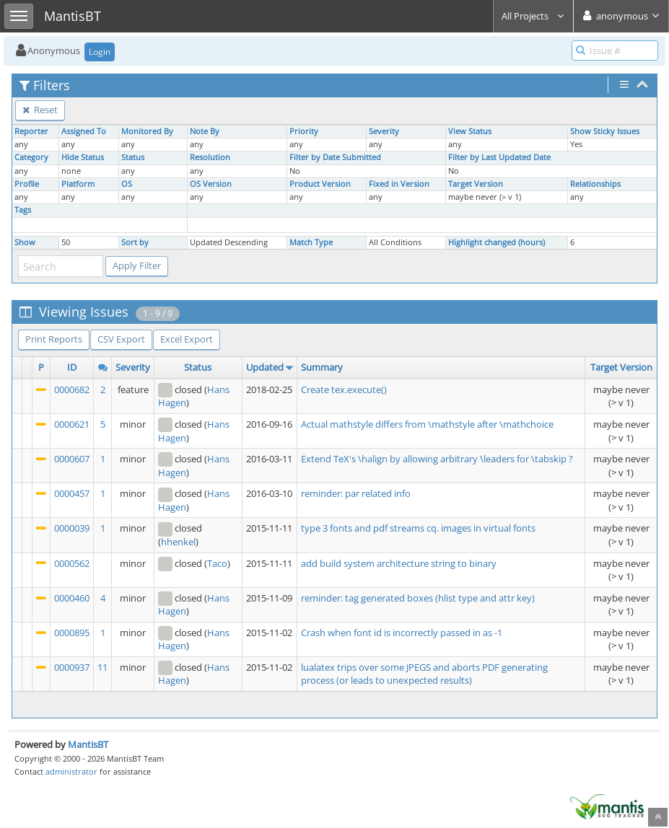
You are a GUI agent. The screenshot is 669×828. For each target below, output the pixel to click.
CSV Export (121, 338)
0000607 (71, 458)
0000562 (71, 563)
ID (71, 367)
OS (126, 184)
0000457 (71, 493)
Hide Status (82, 157)
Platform (78, 184)
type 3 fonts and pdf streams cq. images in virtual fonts (418, 527)
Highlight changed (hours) (496, 242)
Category (31, 157)
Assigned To (83, 131)
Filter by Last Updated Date (499, 157)
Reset (40, 109)
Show (24, 242)
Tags (22, 210)
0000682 (71, 389)
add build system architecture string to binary (399, 563)
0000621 (71, 424)
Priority (303, 131)
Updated (265, 367)
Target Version (475, 184)
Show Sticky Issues (604, 131)
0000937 (71, 667)
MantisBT (88, 744)
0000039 (71, 527)
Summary (322, 367)
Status (132, 157)
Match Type (311, 242)
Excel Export (186, 338)
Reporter (31, 131)
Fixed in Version (399, 184)
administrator (71, 771)
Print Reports (53, 338)
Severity (384, 131)
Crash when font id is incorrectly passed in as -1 (401, 632)
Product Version (320, 184)
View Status (469, 131)
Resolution (210, 157)
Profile (26, 184)
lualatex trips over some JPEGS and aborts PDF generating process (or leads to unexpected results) (424, 674)
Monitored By (147, 131)
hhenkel (178, 541)
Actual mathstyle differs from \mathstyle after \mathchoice (427, 424)
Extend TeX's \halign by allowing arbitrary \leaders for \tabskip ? (437, 458)
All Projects (533, 15)
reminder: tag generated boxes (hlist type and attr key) (418, 597)
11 (102, 667)
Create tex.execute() (344, 389)
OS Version (211, 184)
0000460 (71, 597)
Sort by (135, 242)
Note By (204, 131)
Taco (217, 563)
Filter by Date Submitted (335, 157)
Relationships (595, 184)
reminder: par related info (356, 493)
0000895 (71, 632)
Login (99, 51)
